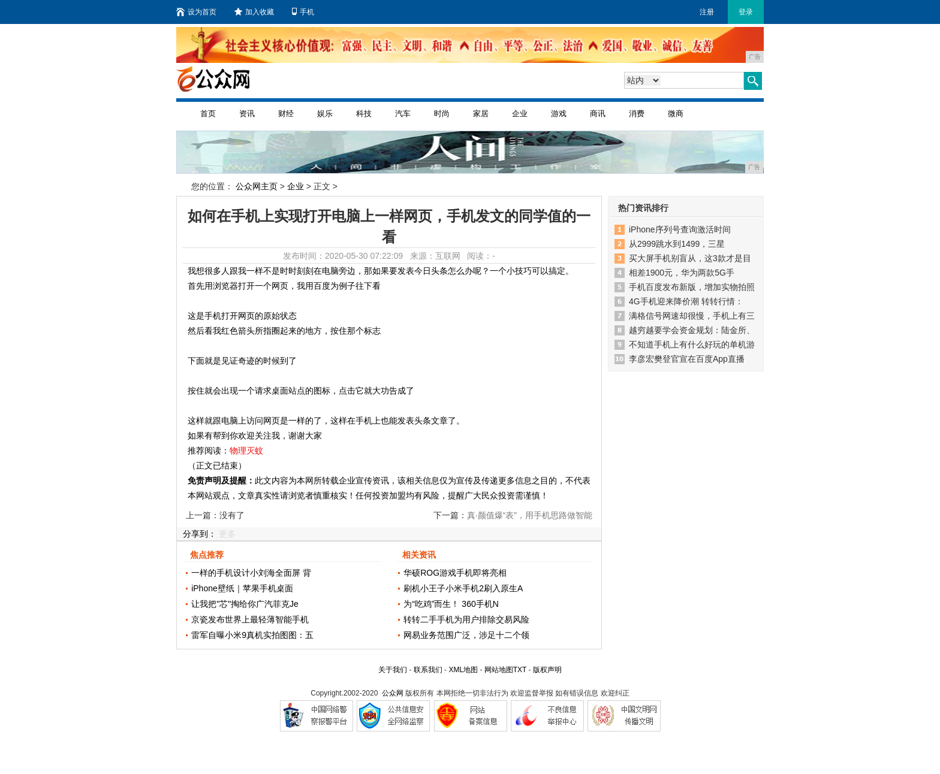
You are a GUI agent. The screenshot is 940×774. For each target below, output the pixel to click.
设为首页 (196, 12)
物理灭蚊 (246, 450)
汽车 (403, 113)
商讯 (597, 113)
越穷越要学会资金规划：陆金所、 (692, 330)
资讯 (247, 113)
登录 (746, 12)
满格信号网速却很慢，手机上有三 (692, 316)
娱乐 (325, 113)
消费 (636, 113)
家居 (481, 113)
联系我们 (428, 670)
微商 (675, 113)
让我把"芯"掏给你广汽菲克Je (245, 604)
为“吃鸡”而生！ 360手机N (451, 604)
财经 (286, 113)
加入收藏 (254, 12)
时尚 (442, 113)
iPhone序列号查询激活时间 (680, 229)
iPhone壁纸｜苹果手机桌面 (242, 588)
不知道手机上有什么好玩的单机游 (692, 344)
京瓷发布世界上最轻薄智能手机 (250, 619)
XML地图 (463, 670)
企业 (520, 113)
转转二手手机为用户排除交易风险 (466, 619)
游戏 (559, 113)
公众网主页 (257, 186)
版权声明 (547, 670)
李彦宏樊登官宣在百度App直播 (687, 359)
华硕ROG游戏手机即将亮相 (455, 573)
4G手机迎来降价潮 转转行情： (686, 301)
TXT (519, 670)
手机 (303, 12)
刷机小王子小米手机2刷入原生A (463, 588)
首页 (208, 113)
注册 (707, 12)
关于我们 (392, 670)
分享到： (199, 534)
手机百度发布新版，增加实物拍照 (692, 287)
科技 (364, 113)
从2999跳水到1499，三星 (677, 244)
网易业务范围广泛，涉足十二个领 (466, 635)
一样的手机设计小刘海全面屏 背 (251, 573)
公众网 (392, 693)
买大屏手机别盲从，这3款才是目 (690, 258)
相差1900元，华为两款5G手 (681, 272)
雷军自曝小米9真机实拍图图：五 (252, 635)
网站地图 (498, 670)
